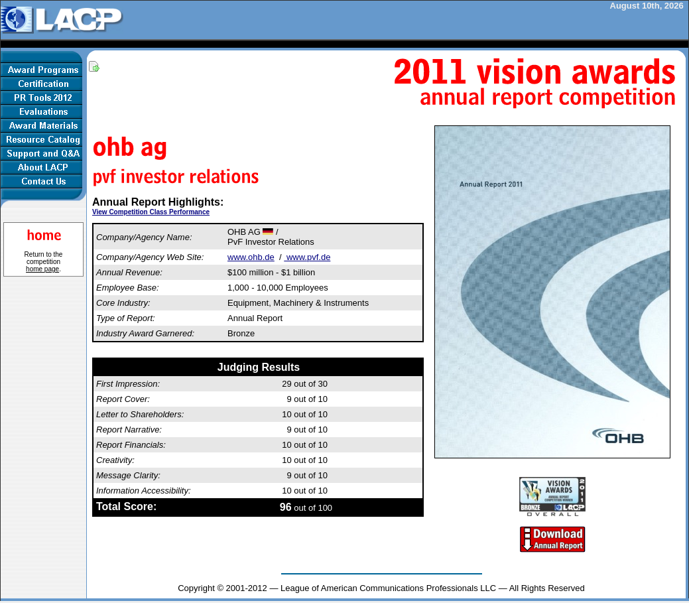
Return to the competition (44, 262)
